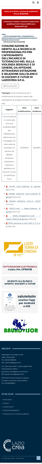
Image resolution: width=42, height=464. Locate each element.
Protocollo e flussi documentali (16, 414)
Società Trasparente (11, 410)
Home (4, 34)
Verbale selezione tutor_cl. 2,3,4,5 (23, 201)
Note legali (7, 399)
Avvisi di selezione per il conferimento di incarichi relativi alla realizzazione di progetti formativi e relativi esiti (19, 38)
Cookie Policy (8, 407)
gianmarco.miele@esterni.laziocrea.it (15, 371)
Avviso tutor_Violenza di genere (23, 186)
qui (25, 26)
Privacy (6, 403)
